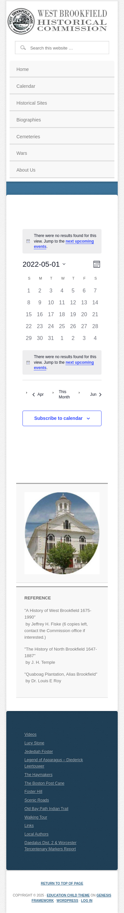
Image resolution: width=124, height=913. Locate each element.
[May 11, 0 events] (62, 305)
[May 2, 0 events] (40, 293)
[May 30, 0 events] (40, 340)
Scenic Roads (36, 800)
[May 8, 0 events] (28, 305)
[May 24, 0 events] (51, 328)
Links (29, 825)
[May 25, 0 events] (62, 328)
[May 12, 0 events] (73, 305)
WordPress (67, 900)
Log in (86, 900)
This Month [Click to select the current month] (64, 394)
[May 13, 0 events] (84, 305)
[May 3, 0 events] (51, 293)
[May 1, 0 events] (28, 293)
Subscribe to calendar (58, 418)
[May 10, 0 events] (51, 305)
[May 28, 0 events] (95, 328)
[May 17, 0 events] (51, 316)
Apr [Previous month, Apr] (38, 394)
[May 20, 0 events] (84, 316)
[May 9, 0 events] (40, 305)
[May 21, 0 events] (95, 316)
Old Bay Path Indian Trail (46, 808)
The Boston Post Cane (44, 783)
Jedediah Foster (38, 751)
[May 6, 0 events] (84, 293)
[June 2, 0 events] (73, 340)
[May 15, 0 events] (28, 316)
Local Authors (36, 834)
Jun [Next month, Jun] (95, 394)
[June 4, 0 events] (95, 340)
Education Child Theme (68, 895)
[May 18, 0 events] (62, 316)
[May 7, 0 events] (95, 293)
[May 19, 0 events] (73, 316)
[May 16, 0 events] (40, 316)
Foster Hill (33, 791)
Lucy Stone (34, 743)
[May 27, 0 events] (84, 328)
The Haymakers (38, 774)
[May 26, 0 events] (73, 328)
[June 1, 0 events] (62, 340)
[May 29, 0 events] (28, 340)
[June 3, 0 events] (84, 340)
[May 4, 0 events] (62, 293)
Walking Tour (35, 817)
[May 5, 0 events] (73, 293)
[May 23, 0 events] (40, 328)
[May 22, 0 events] (28, 328)
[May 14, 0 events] (95, 305)
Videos (30, 734)
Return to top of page (62, 883)
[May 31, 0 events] (51, 340)
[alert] (62, 241)
